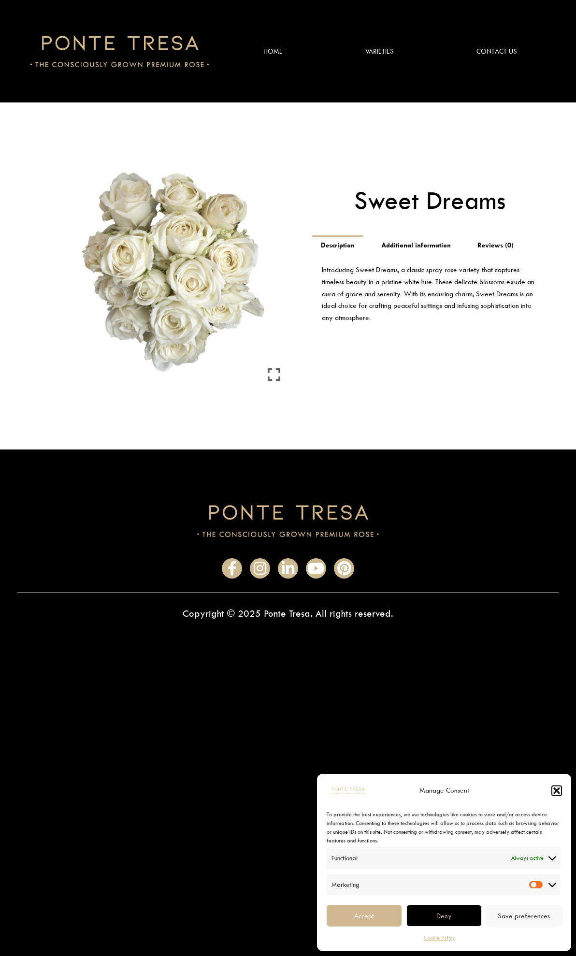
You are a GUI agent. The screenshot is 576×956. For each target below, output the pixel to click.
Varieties (379, 51)
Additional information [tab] (416, 245)
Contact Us (496, 51)
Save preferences (524, 916)
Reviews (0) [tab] (495, 245)
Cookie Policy (439, 937)
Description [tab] (338, 245)
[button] (557, 791)
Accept (364, 916)
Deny (444, 916)
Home (273, 51)
